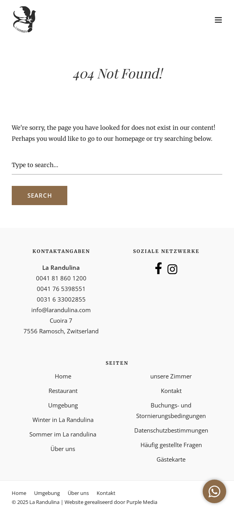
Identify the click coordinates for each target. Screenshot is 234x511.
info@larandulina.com (61, 310)
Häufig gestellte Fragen (171, 445)
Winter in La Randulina (63, 420)
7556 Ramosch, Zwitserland (61, 331)
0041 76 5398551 (61, 289)
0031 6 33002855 (61, 299)
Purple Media (141, 502)
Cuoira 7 (61, 320)
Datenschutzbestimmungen (171, 430)
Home (63, 376)
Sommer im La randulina (62, 434)
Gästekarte (171, 459)
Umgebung (63, 405)
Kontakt (171, 391)
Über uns (62, 449)
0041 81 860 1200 (61, 278)
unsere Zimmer (171, 376)
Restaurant (63, 391)
